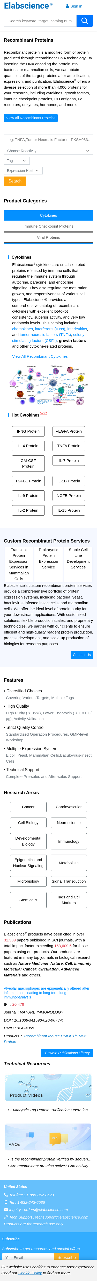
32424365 (25, 1028)
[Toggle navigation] (87, 6)
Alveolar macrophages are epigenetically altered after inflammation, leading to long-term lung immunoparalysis (46, 992)
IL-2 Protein (28, 510)
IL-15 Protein (69, 510)
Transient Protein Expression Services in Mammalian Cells (19, 564)
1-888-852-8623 (40, 1195)
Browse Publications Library (67, 1053)
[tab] (48, 215)
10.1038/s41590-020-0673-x (38, 1020)
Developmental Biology (28, 841)
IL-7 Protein (69, 460)
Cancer (28, 807)
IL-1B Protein (68, 481)
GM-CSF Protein (28, 463)
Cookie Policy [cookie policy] (30, 1273)
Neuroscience (69, 822)
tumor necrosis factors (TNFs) (45, 334)
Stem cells (28, 900)
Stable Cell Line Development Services (78, 558)
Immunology (68, 841)
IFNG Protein (28, 431)
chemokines (22, 329)
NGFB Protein (69, 495)
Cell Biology (28, 822)
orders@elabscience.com (46, 1209)
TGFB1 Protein (28, 481)
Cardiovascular (69, 807)
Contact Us (82, 655)
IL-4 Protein (28, 446)
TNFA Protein (68, 446)
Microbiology (28, 881)
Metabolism (69, 863)
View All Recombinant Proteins (30, 118)
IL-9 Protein (28, 495)
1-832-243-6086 (31, 1202)
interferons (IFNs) (50, 329)
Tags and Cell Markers (68, 900)
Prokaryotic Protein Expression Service (48, 558)
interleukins (77, 329)
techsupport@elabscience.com (61, 1217)
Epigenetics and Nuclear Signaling (28, 862)
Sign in (73, 6)
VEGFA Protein (69, 431)
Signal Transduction (69, 881)
